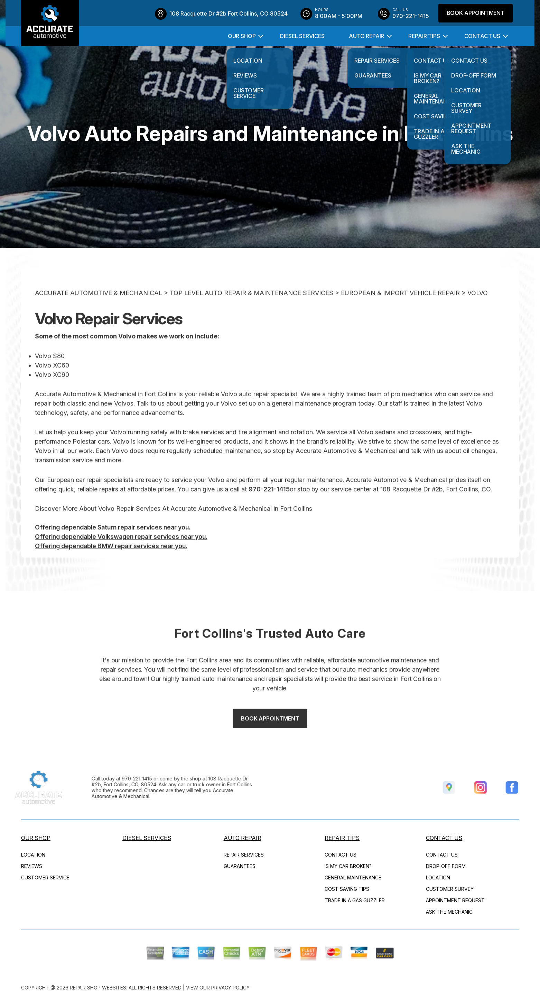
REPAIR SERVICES (244, 855)
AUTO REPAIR (366, 36)
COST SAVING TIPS (347, 889)
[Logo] (50, 23)
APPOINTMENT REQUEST (455, 900)
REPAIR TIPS (424, 36)
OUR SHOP (242, 36)
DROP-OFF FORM (446, 866)
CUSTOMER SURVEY (450, 889)
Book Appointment (475, 12)
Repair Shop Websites (98, 988)
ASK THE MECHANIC (449, 912)
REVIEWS (31, 866)
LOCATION (33, 855)
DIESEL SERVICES (302, 36)
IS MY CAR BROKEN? (348, 866)
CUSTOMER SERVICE (45, 877)
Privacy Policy (230, 988)
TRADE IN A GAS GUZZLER (355, 900)
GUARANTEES (239, 866)
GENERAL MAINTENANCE (353, 877)
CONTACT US (482, 36)
